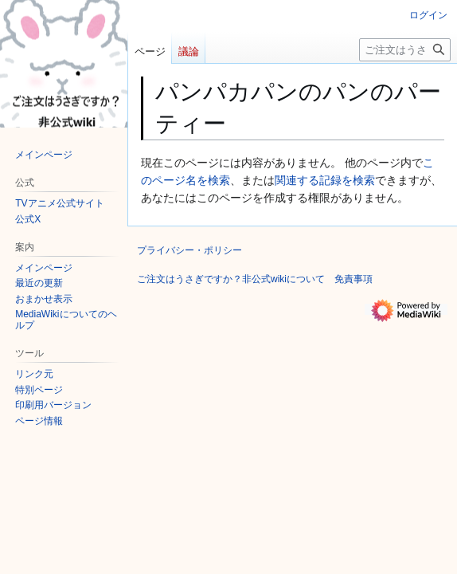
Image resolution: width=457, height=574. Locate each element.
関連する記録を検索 (325, 180)
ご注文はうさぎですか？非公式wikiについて (231, 279)
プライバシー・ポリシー (189, 250)
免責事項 (353, 279)
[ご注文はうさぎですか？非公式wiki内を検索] (405, 49)
